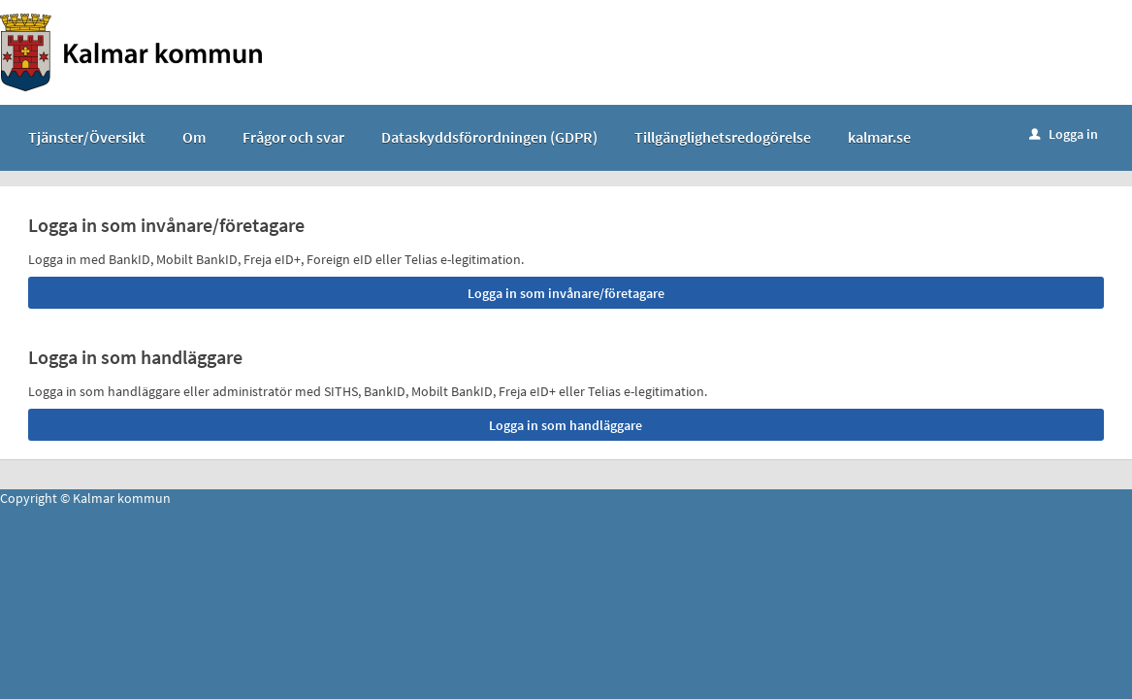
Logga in (1063, 134)
